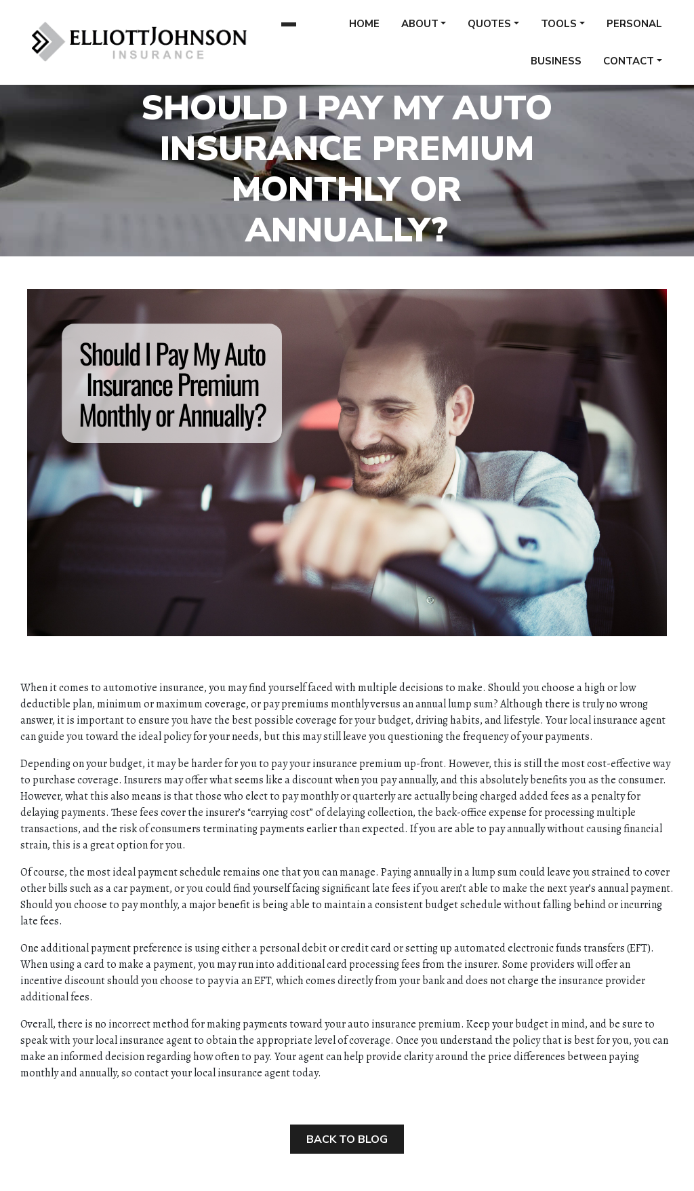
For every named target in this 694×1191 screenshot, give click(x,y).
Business (556, 66)
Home (364, 28)
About (419, 28)
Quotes (489, 28)
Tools (559, 28)
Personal (634, 28)
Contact (628, 66)
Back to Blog (347, 1139)
